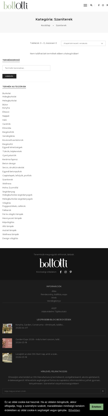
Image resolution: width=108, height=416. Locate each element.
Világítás (6, 185)
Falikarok (6, 193)
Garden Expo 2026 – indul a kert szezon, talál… (38, 322)
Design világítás (10, 221)
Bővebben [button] (74, 411)
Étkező (5, 94)
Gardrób (6, 106)
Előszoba (6, 110)
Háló (4, 102)
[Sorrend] (83, 47)
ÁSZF (54, 291)
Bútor (5, 87)
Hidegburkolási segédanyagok (17, 177)
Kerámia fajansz (10, 142)
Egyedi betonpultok (12, 154)
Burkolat (6, 76)
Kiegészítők (8, 114)
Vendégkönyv (54, 283)
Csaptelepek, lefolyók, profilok (17, 158)
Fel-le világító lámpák (12, 197)
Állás (54, 274)
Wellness (6, 166)
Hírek (54, 280)
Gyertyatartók (9, 138)
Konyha (6, 90)
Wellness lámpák (10, 217)
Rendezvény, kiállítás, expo (54, 277)
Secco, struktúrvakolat (13, 150)
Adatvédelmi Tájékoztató (54, 294)
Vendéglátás (8, 118)
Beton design (9, 146)
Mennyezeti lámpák (12, 201)
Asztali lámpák (9, 213)
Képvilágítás (8, 205)
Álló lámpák (8, 209)
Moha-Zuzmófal (10, 170)
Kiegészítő (7, 127)
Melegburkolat (9, 83)
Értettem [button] (96, 407)
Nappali (5, 98)
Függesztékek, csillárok (14, 189)
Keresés (9, 59)
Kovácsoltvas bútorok (12, 122)
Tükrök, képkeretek (12, 134)
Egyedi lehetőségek (12, 130)
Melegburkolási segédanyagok (17, 181)
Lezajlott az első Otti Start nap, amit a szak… (37, 336)
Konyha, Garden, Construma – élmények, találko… (40, 307)
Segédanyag (8, 174)
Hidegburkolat (9, 79)
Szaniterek (7, 162)
